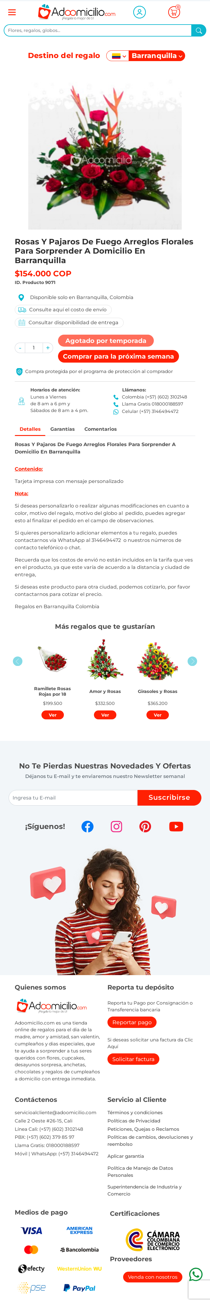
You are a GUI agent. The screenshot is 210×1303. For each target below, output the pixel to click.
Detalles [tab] (31, 429)
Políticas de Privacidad (133, 1122)
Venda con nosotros (152, 1278)
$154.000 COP (43, 273)
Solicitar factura (133, 1060)
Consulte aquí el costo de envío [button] (62, 309)
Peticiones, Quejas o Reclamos (143, 1130)
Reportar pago (132, 1023)
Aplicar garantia (125, 1157)
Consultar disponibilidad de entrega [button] (68, 322)
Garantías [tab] (66, 429)
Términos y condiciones (135, 1113)
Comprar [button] (118, 356)
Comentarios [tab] (109, 429)
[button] (20, 348)
